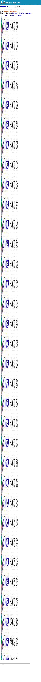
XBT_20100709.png (6, 518)
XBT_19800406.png (6, 64)
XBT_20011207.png (6, 441)
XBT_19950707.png (6, 365)
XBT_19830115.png (6, 119)
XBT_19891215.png (6, 247)
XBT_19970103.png (6, 384)
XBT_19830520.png (6, 127)
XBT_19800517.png (6, 68)
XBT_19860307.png (6, 188)
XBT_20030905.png (6, 460)
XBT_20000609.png (6, 426)
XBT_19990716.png (6, 417)
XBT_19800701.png (6, 71)
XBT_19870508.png (6, 205)
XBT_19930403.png (6, 337)
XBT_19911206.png (6, 318)
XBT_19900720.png (6, 264)
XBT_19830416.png (6, 125)
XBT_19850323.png (6, 170)
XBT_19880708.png (6, 226)
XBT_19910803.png (6, 304)
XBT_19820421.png (6, 101)
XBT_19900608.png (6, 258)
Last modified (12, 15)
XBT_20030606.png (6, 457)
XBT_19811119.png (6, 90)
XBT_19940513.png (6, 348)
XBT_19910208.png (6, 285)
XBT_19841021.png (6, 160)
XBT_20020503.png (6, 445)
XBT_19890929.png (6, 244)
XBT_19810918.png (6, 86)
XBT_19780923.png (6, 40)
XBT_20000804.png (6, 428)
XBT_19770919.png (6, 24)
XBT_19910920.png (6, 310)
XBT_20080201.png (6, 497)
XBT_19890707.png (6, 241)
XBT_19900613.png (6, 259)
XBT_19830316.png (6, 124)
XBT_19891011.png (6, 245)
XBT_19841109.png (6, 163)
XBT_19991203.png (6, 421)
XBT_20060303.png (6, 485)
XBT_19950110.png (6, 359)
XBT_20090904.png (6, 508)
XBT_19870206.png (6, 202)
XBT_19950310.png (6, 361)
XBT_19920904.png (6, 330)
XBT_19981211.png (6, 408)
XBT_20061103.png (6, 486)
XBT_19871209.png (6, 218)
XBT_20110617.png (6, 525)
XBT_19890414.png (6, 238)
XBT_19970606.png (6, 389)
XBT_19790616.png (6, 50)
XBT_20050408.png (6, 477)
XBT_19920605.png (6, 327)
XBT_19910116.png (6, 282)
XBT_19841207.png (6, 164)
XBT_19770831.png (6, 23)
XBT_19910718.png (6, 301)
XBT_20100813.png (6, 519)
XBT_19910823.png (6, 306)
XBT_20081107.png (6, 505)
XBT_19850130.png (6, 167)
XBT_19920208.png (6, 321)
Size (16, 15)
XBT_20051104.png (6, 482)
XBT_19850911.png (6, 181)
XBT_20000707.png (6, 427)
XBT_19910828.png (6, 307)
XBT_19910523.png (6, 298)
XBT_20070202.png (6, 489)
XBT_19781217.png (6, 42)
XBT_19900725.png (6, 265)
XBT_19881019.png (6, 230)
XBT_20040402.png (6, 465)
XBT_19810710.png (6, 82)
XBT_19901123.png (6, 278)
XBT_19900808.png (6, 266)
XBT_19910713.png (6, 300)
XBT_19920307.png (6, 322)
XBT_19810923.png (6, 87)
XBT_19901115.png (6, 277)
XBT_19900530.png (6, 257)
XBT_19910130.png (6, 284)
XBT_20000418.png (6, 424)
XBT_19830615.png (6, 129)
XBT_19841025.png (6, 161)
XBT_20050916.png (6, 480)
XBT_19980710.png (6, 404)
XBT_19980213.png (6, 399)
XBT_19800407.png (6, 65)
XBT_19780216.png (6, 30)
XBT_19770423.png (6, 19)
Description (20, 15)
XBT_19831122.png (6, 138)
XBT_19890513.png (6, 239)
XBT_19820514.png (6, 102)
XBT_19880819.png (6, 227)
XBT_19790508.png (6, 47)
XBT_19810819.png (6, 85)
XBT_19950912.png (6, 367)
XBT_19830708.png (6, 130)
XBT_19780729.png (6, 39)
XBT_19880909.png (6, 228)
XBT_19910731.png (6, 303)
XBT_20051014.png (6, 481)
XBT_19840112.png (6, 142)
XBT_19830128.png (6, 120)
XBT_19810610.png (6, 81)
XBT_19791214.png (6, 60)
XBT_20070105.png (6, 488)
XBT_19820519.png (6, 103)
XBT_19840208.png (6, 144)
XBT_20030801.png (6, 459)
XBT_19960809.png (6, 379)
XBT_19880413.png (6, 223)
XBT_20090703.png (6, 507)
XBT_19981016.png (6, 406)
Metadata (13, 13)
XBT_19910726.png (6, 302)
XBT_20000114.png (6, 422)
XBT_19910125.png (6, 283)
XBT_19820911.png (6, 110)
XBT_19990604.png (6, 416)
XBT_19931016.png (6, 342)
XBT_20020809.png (6, 448)
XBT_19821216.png (6, 118)
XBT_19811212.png (6, 91)
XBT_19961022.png (6, 381)
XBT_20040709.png (6, 468)
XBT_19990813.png (6, 418)
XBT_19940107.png (6, 345)
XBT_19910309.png (6, 286)
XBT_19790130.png (6, 43)
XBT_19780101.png (6, 27)
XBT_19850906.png (6, 180)
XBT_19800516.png (6, 67)
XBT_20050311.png (6, 476)
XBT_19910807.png (6, 305)
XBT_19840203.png (6, 143)
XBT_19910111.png (6, 281)
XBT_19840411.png (6, 148)
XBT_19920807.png (6, 329)
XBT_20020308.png (6, 443)
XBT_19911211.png (6, 319)
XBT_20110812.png (6, 527)
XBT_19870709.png (6, 208)
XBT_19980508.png (6, 402)
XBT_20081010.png (6, 504)
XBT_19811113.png (6, 89)
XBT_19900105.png (6, 248)
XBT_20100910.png (6, 520)
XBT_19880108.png (6, 219)
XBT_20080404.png (6, 499)
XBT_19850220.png (6, 169)
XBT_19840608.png (6, 151)
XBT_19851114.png (6, 185)
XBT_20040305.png (6, 464)
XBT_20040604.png (6, 467)
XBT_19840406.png (6, 147)
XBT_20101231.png (6, 523)
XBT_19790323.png (6, 45)
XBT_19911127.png (6, 317)
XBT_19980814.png (6, 405)
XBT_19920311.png (6, 323)
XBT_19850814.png (6, 179)
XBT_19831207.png (6, 140)
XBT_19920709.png (6, 328)
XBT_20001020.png (6, 429)
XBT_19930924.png (6, 341)
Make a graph (30, 13)
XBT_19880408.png (6, 222)
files (8, 7)
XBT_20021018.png (6, 449)
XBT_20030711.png (6, 458)
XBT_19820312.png (6, 98)
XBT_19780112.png (6, 28)
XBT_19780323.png (6, 31)
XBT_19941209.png (6, 357)
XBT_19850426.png (6, 171)
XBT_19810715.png (6, 83)
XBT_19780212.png (6, 29)
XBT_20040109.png (6, 463)
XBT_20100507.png (6, 516)
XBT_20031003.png (6, 461)
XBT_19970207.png (6, 385)
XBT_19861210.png (6, 200)
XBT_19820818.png (6, 109)
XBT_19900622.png (6, 260)
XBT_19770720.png (6, 21)
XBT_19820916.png (6, 111)
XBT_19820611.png (6, 104)
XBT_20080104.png (6, 496)
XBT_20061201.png (6, 487)
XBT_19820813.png (6, 108)
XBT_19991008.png (6, 419)
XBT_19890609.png (6, 240)
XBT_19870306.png (6, 203)
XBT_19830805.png (6, 131)
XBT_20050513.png (6, 478)
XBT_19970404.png (6, 387)
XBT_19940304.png (6, 347)
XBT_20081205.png (6, 506)
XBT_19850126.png (6, 166)
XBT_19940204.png (6, 346)
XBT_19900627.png (6, 261)
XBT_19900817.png (6, 267)
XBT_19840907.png (6, 158)
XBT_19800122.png (6, 61)
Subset (21, 13)
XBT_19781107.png (6, 41)
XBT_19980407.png (6, 401)
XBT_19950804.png (6, 366)
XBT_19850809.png (6, 178)
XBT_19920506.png (6, 326)
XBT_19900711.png (6, 263)
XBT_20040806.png (6, 469)
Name (6, 15)
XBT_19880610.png (6, 225)
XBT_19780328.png (6, 32)
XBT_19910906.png (6, 308)
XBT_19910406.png (6, 290)
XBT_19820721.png (6, 107)
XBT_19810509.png (6, 79)
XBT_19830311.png (6, 123)
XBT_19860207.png (6, 187)
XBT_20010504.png (6, 436)
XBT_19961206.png (6, 383)
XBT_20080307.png (6, 498)
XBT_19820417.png (6, 100)
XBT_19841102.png (6, 162)
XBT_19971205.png (6, 397)
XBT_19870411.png (6, 204)
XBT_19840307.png (6, 146)
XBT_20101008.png (6, 521)
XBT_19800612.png (6, 70)
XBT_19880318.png (6, 221)
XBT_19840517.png (6, 150)
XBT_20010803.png (6, 437)
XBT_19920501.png (6, 325)
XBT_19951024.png (6, 368)
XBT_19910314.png (6, 287)
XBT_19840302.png (6, 145)
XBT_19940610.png (6, 349)
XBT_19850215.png (6, 168)
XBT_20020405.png (6, 444)
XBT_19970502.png (6, 388)
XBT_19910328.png (6, 289)
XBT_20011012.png (6, 439)
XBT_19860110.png (6, 186)
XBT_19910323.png (6, 288)
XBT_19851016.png (6, 183)
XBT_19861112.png (6, 199)
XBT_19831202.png (6, 139)
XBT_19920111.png (6, 320)
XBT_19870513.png (6, 206)
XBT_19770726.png (6, 22)
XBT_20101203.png (6, 522)
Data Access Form (25, 13)
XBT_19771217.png (6, 26)
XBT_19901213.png (6, 280)
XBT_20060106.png (6, 484)
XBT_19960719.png (6, 377)
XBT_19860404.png (6, 189)
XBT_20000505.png (6, 425)
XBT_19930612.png (6, 339)
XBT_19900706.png (6, 262)
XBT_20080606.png (6, 501)
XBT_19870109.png (6, 201)
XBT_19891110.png (6, 246)
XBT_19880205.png (6, 220)
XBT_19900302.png (6, 250)
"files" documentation (4, 9)
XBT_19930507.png (6, 338)
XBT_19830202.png (6, 121)
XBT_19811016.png (6, 88)
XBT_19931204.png (6, 344)
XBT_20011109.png (6, 440)
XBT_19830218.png (6, 122)
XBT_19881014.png (6, 229)
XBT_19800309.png (6, 63)
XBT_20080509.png (6, 500)
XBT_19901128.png (6, 279)
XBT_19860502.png (6, 190)
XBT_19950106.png (6, 358)
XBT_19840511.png (6, 149)
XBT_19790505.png (6, 46)
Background (17, 13)
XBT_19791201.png (6, 59)
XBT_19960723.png (6, 378)
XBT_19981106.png (6, 407)
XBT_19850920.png (6, 182)
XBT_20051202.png (6, 483)
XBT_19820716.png (6, 106)
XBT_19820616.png (6, 105)
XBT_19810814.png (6, 84)
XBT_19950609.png (6, 364)
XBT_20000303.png (6, 423)
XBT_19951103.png (6, 369)
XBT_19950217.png (6, 360)
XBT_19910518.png (6, 297)
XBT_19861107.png (6, 198)
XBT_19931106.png (6, 343)
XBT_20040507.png (6, 466)
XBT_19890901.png (6, 243)
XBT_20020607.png (6, 446)
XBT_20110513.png (6, 524)
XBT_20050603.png (6, 479)
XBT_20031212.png (6, 462)
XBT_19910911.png (6, 309)
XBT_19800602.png (6, 69)
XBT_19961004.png (6, 380)
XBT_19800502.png (6, 66)
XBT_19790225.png (6, 44)
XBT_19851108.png (6, 184)
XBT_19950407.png (6, 362)
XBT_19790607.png (6, 49)
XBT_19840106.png (6, 141)
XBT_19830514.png (6, 126)
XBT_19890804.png (6, 242)
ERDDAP (3, 7)
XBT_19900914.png (6, 269)
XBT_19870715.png (6, 209)
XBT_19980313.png (6, 400)
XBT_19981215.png (6, 409)
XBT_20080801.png (6, 502)
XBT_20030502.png (6, 456)
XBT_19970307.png (6, 386)
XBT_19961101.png (6, 382)
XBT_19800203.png (6, 62)
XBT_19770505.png (6, 20)
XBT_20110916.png (6, 528)
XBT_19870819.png (6, 210)
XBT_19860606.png (6, 191)
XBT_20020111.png (6, 442)
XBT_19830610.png (6, 128)
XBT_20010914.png (6, 438)
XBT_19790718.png (6, 51)
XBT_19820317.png (6, 99)
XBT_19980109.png (6, 398)
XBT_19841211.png (6, 165)
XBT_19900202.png (6, 249)
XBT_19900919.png (6, 270)
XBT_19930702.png (6, 340)
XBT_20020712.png (6, 447)
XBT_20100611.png (6, 517)
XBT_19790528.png (6, 48)
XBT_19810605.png (6, 80)
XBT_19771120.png (6, 25)
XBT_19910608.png (6, 299)
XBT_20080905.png (6, 503)
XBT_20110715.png (6, 526)
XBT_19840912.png (6, 159)
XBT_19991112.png (6, 420)
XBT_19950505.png (6, 363)
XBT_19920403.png (6, 324)
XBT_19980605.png (6, 403)
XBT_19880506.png (6, 224)
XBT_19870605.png (6, 207)
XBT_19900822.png (6, 268)
